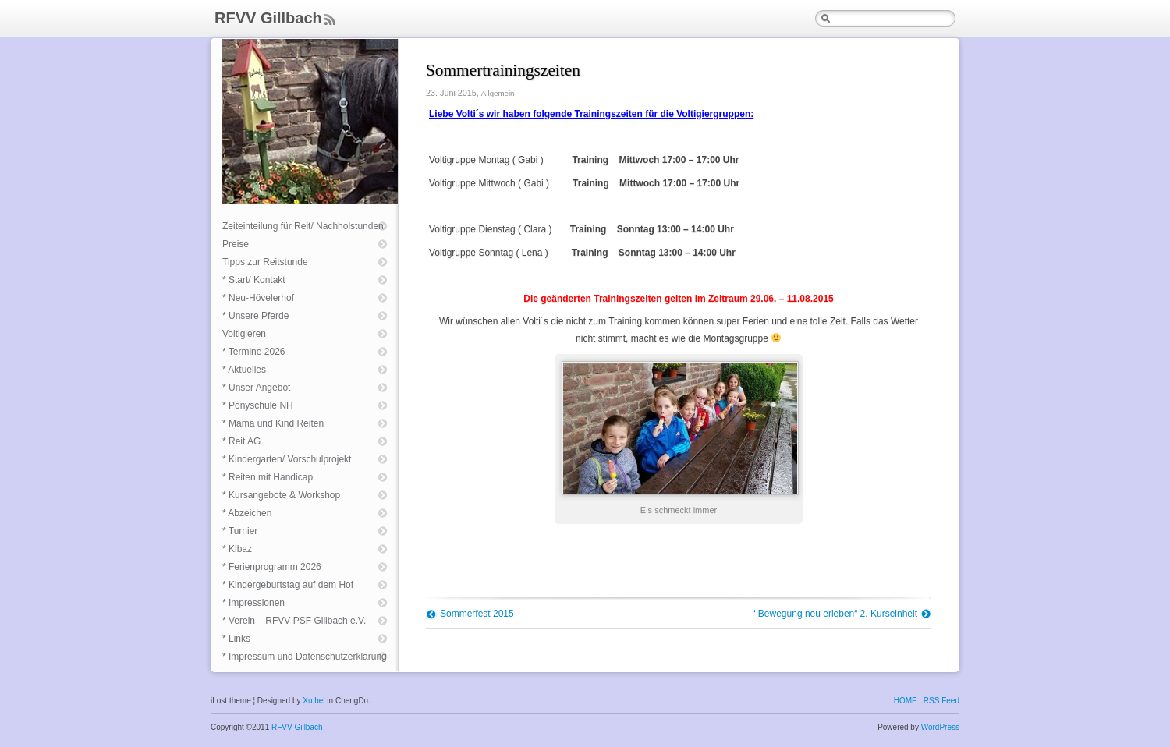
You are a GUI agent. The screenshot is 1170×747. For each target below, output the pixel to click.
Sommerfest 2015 (477, 613)
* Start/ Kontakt (253, 279)
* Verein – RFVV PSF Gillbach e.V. (294, 620)
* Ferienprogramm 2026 (271, 566)
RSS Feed (941, 700)
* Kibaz (237, 548)
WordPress (940, 727)
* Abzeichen (246, 513)
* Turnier (239, 531)
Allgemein (498, 93)
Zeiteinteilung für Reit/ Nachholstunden (303, 226)
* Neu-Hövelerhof (258, 297)
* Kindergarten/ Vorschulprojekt (286, 459)
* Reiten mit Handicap (267, 477)
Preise (235, 244)
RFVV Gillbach (268, 18)
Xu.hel (313, 700)
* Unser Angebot (256, 387)
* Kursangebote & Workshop (281, 495)
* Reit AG (241, 441)
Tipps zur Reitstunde (265, 262)
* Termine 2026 (253, 351)
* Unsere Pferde (255, 315)
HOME (905, 700)
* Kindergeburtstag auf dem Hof (287, 584)
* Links (236, 638)
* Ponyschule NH (257, 405)
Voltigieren (244, 333)
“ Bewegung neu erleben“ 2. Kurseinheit (835, 613)
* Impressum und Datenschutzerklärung (304, 656)
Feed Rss (329, 20)
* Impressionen (253, 602)
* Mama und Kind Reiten (273, 423)
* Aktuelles (244, 369)
